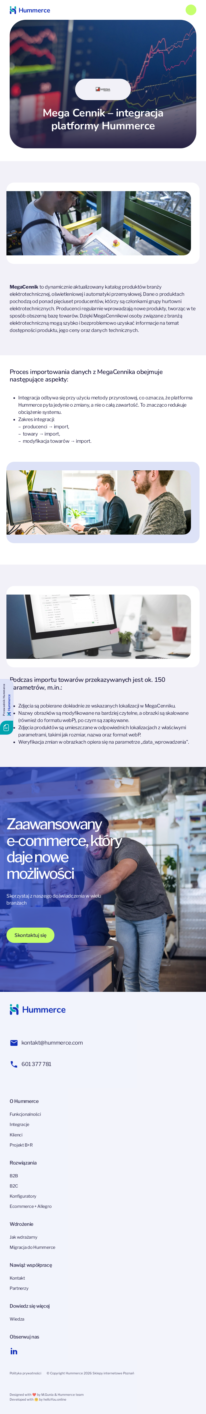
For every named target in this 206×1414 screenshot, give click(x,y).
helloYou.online (54, 1399)
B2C (14, 1186)
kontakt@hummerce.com (46, 1043)
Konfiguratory (23, 1196)
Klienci (16, 1134)
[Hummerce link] (30, 10)
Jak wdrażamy (23, 1237)
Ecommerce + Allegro (31, 1206)
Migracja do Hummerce (32, 1247)
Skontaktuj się (30, 935)
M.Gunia (47, 1395)
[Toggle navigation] (191, 10)
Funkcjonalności (25, 1114)
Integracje (19, 1124)
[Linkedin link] (14, 1351)
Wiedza (17, 1319)
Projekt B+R (21, 1145)
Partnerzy (19, 1288)
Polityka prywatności (25, 1373)
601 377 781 (30, 1064)
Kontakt (17, 1278)
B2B (14, 1175)
